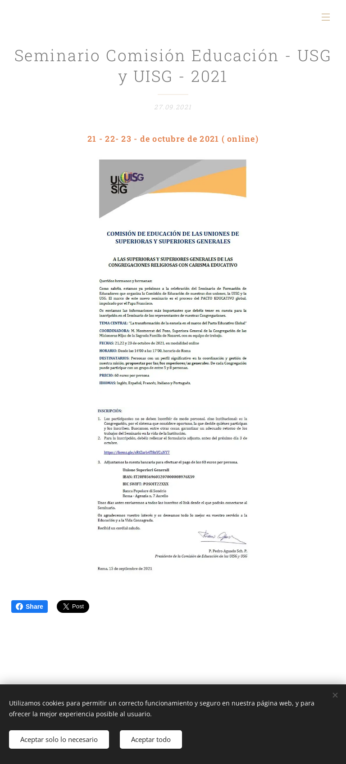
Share (29, 606)
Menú (326, 17)
